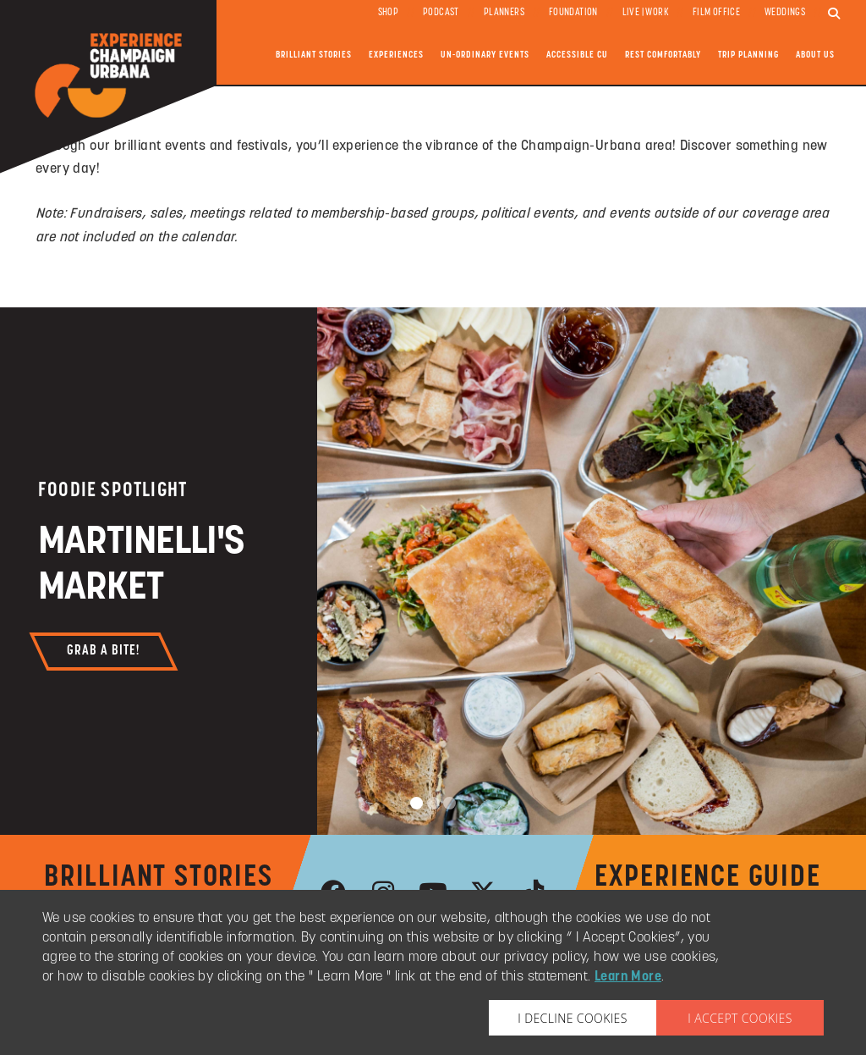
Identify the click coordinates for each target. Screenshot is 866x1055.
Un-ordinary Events (485, 55)
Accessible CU (577, 55)
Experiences (396, 55)
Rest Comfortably (663, 55)
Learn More (628, 977)
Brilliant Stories (314, 55)
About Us (815, 55)
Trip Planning (748, 55)
